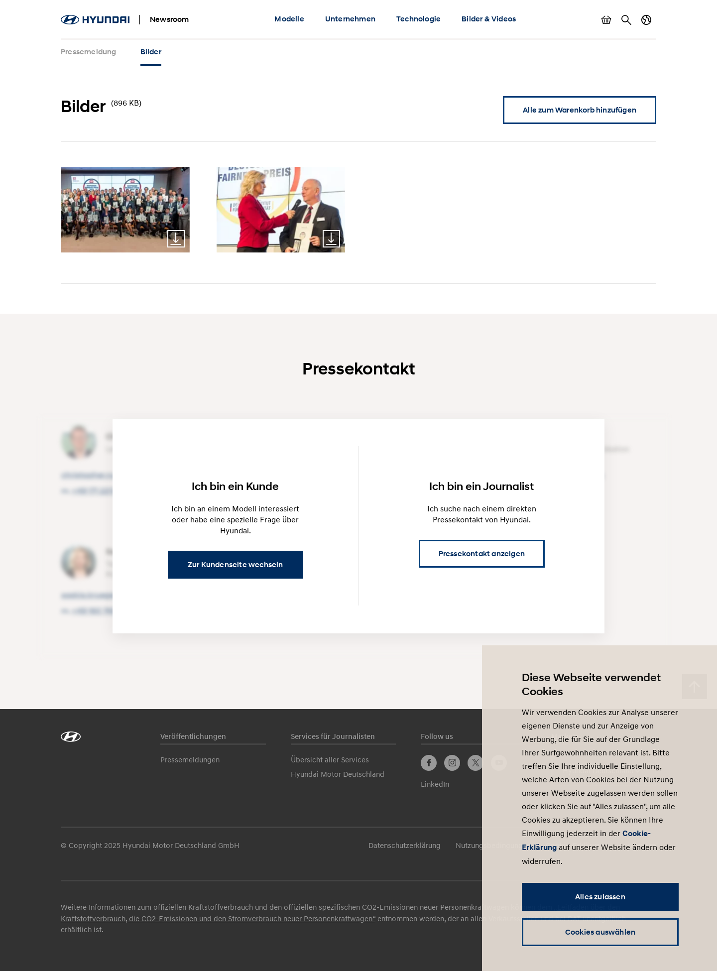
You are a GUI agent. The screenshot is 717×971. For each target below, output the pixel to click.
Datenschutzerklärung (404, 845)
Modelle (289, 18)
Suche (626, 20)
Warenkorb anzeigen (606, 20)
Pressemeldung (89, 51)
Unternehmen (350, 18)
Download (176, 238)
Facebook (429, 763)
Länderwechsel (646, 20)
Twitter (475, 763)
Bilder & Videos (489, 18)
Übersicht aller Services (330, 759)
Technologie (418, 18)
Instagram (452, 763)
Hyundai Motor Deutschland (337, 773)
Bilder (150, 51)
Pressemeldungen (190, 759)
